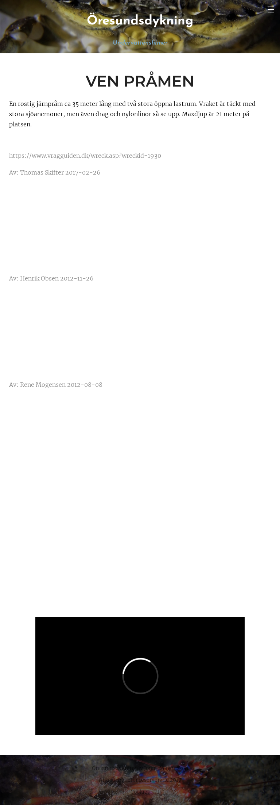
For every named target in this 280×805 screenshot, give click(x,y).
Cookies (140, 792)
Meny (271, 9)
